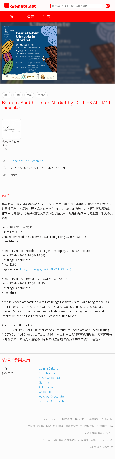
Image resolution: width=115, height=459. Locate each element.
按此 (110, 433)
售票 (47, 16)
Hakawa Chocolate (51, 396)
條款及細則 (107, 419)
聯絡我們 (79, 419)
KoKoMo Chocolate (52, 401)
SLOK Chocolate (50, 377)
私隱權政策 (93, 419)
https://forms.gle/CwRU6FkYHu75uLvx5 (44, 269)
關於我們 (67, 419)
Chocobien (46, 391)
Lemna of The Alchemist (27, 161)
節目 (14, 16)
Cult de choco (48, 373)
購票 (30, 16)
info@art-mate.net (98, 440)
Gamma (44, 382)
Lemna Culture (11, 107)
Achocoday (46, 387)
